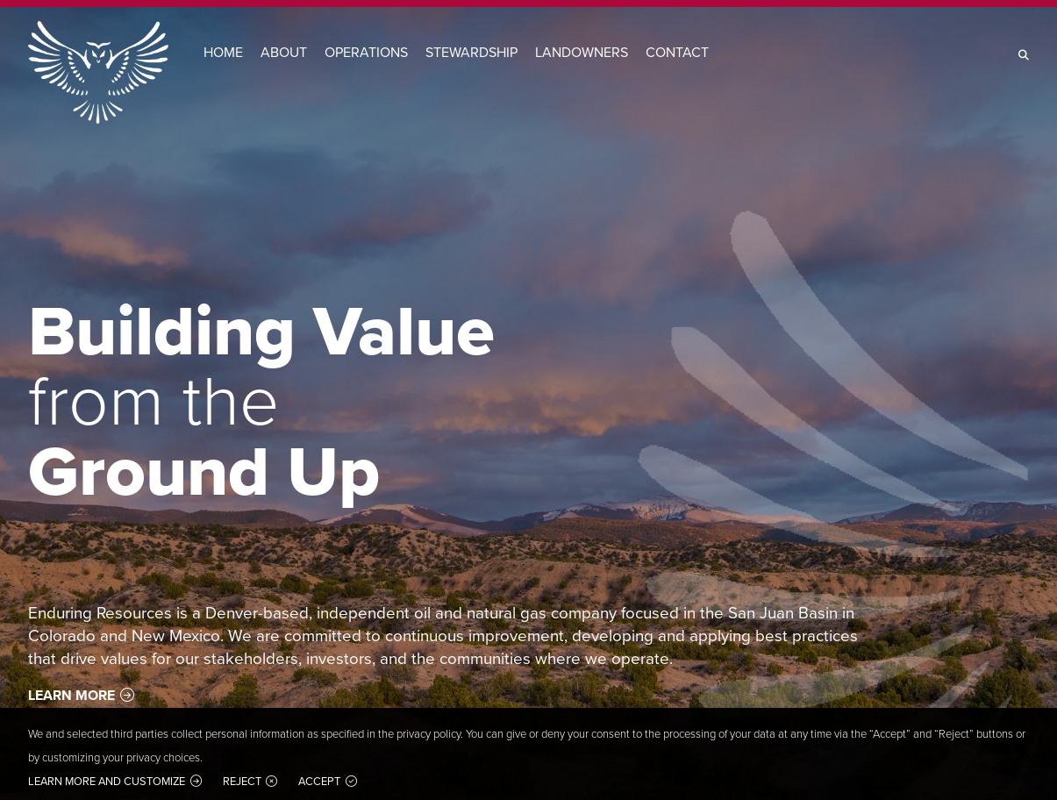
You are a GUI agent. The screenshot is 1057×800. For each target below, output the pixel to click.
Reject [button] (242, 781)
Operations (366, 52)
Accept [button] (319, 781)
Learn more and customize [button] (106, 781)
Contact (677, 52)
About (284, 52)
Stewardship (471, 52)
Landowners (581, 52)
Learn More (71, 695)
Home (223, 52)
